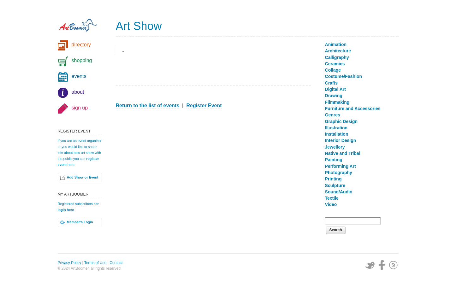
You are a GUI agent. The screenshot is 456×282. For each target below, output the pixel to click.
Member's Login (80, 222)
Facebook (382, 265)
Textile (332, 198)
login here (66, 210)
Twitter (370, 265)
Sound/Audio (338, 191)
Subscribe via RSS (393, 265)
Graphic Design (341, 121)
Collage (333, 70)
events (79, 76)
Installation (336, 134)
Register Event (204, 105)
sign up (80, 107)
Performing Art (340, 166)
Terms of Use (95, 263)
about (78, 92)
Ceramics (335, 63)
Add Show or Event (82, 177)
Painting (333, 159)
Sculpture (335, 185)
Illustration (336, 127)
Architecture (338, 50)
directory (81, 44)
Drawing (333, 95)
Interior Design (340, 140)
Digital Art (335, 89)
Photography (338, 172)
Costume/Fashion (343, 76)
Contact (116, 263)
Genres (332, 114)
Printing (333, 178)
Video (331, 204)
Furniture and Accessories (353, 108)
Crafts (331, 82)
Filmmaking (337, 102)
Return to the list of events (148, 105)
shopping (82, 60)
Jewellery (335, 147)
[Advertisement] (213, 160)
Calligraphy (337, 57)
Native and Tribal (342, 153)
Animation (335, 44)
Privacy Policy (69, 263)
